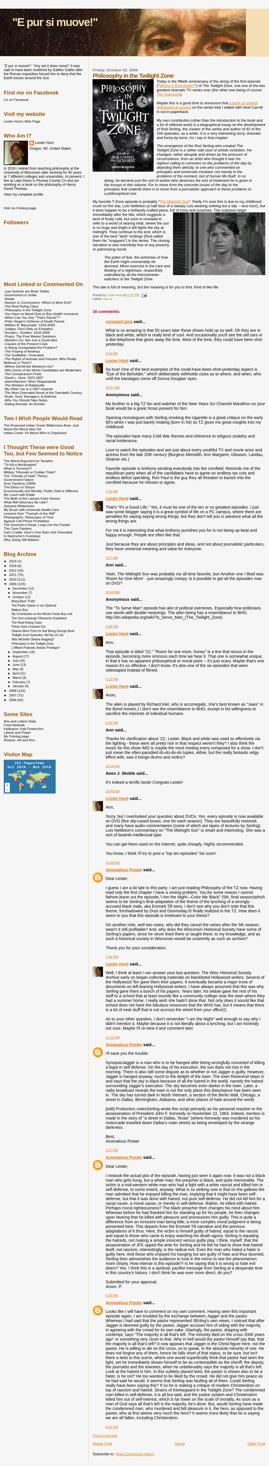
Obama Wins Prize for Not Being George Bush (43, 631)
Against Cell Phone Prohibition (26, 521)
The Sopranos (168, 94)
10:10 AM (112, 766)
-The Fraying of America (22, 351)
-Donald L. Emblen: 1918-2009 (27, 332)
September (21, 652)
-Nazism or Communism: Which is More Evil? (38, 302)
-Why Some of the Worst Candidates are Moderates (42, 370)
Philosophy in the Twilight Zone (33, 643)
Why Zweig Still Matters (21, 540)
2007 (13, 695)
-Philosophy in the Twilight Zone (27, 310)
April (16, 673)
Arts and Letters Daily (20, 721)
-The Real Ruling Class (21, 306)
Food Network (14, 725)
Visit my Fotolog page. (20, 208)
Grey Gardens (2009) (20, 483)
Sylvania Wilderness (19, 506)
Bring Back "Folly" (24, 601)
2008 (13, 690)
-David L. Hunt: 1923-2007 (23, 377)
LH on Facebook (16, 99)
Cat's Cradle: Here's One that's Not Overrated (38, 532)
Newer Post (102, 1443)
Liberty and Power (17, 732)
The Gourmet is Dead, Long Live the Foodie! (37, 525)
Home (180, 1443)
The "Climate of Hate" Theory (26, 476)
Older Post (256, 1443)
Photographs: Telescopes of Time (29, 517)
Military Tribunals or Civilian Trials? (30, 472)
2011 (13, 575)
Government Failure (19, 479)
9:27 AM (112, 557)
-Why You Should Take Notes (26, 400)
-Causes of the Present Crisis (26, 344)
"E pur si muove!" (55, 22)
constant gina (119, 321)
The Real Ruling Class (27, 622)
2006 (13, 700)
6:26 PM (112, 722)
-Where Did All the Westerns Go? (28, 366)
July (16, 660)
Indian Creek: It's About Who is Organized (35, 433)
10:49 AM (112, 791)
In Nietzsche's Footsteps (22, 536)
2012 (13, 570)
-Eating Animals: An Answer (24, 404)
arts (105, 299)
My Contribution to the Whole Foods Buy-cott (42, 614)
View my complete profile (23, 194)
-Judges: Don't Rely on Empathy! (28, 329)
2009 (13, 584)
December (20, 588)
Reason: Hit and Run (19, 740)
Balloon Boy (20, 609)
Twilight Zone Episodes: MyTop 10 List (37, 635)
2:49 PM (112, 626)
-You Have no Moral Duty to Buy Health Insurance (41, 314)
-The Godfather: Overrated (24, 355)
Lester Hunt (117, 360)
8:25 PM (112, 1427)
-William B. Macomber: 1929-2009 (29, 325)
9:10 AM (112, 353)
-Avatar (9, 299)
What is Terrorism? (18, 468)
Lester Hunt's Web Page (22, 121)
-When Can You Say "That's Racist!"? (32, 317)
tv (111, 299)
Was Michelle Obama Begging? (33, 639)
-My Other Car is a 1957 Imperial (28, 389)
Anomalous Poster (124, 870)
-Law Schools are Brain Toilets (26, 291)
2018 (13, 566)
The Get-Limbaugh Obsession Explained (39, 618)
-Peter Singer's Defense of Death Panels (34, 321)
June (16, 664)
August (18, 656)
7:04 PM (112, 957)
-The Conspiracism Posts (23, 374)
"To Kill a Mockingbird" (20, 464)
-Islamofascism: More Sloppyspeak (30, 381)
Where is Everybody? (177, 86)
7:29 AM (112, 491)
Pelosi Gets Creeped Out (29, 626)
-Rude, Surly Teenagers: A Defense (30, 396)
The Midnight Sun (174, 201)
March (17, 677)
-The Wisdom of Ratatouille (24, 385)
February (20, 682)
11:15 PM (113, 1037)
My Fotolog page (16, 736)
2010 (13, 579)
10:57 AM (112, 387)
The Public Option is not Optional (34, 605)
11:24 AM (112, 862)
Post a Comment (105, 1435)
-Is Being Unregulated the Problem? (30, 347)
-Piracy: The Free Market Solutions (30, 336)
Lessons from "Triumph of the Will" (29, 513)
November (20, 592)
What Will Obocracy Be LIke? (26, 502)
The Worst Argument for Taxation (28, 461)
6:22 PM (112, 679)
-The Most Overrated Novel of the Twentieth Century (43, 392)
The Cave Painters (18, 528)
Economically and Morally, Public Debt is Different (41, 491)
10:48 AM (112, 592)
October (19, 597)
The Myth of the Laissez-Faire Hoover (32, 498)
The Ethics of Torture (19, 487)
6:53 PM (112, 1295)
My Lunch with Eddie (19, 494)
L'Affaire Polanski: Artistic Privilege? (36, 647)
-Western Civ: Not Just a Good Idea (30, 340)
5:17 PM (112, 1150)
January (19, 686)
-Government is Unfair (20, 295)
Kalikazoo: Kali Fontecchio (23, 729)
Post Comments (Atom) (135, 1454)
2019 (13, 561)
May (16, 669)
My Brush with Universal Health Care (31, 509)
